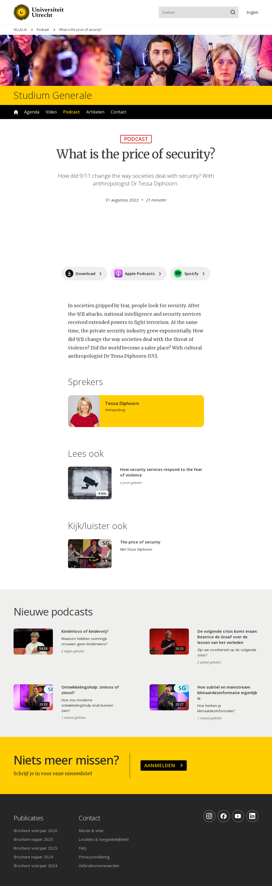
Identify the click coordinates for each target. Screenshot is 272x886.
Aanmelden (159, 765)
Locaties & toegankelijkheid (104, 839)
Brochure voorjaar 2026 (35, 830)
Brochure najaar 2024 (33, 856)
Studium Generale (53, 95)
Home (16, 112)
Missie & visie (91, 830)
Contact (118, 112)
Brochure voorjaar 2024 (35, 865)
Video (51, 112)
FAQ (82, 848)
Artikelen (95, 112)
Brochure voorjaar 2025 (35, 848)
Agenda (31, 112)
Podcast (43, 29)
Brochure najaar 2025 (33, 839)
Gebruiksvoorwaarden (99, 865)
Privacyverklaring (94, 856)
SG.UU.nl (20, 29)
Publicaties (28, 818)
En (252, 12)
